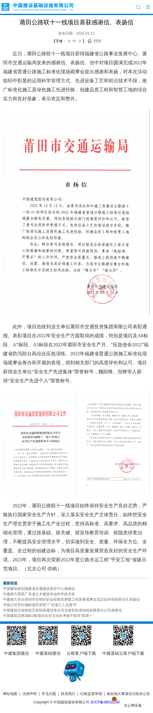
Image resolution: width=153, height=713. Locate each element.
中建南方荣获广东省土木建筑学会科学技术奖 (39, 594)
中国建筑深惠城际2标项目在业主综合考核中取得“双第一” (48, 616)
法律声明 (29, 694)
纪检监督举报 (91, 694)
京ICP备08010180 (104, 702)
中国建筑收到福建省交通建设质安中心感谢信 (39, 589)
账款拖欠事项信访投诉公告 (128, 694)
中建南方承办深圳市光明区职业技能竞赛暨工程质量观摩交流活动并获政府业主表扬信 (71, 599)
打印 (97, 41)
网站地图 (10, 694)
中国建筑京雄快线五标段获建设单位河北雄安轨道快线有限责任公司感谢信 (62, 610)
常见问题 (49, 694)
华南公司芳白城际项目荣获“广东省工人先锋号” (40, 605)
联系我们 (68, 694)
